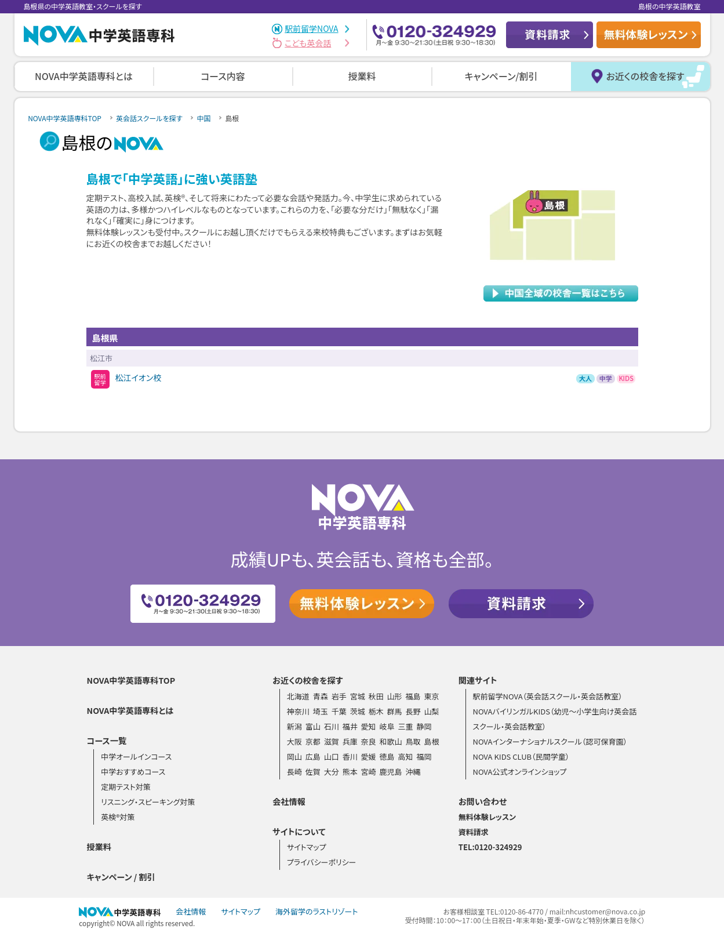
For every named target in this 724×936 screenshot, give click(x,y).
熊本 (350, 771)
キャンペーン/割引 (501, 76)
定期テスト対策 (126, 786)
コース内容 (223, 76)
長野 (412, 711)
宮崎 (368, 771)
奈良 (368, 741)
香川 (350, 756)
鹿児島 (391, 771)
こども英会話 (308, 43)
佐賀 (313, 771)
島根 (431, 741)
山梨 (431, 711)
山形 (394, 696)
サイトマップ (306, 846)
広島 (313, 756)
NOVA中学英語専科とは (84, 76)
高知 (405, 756)
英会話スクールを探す (149, 118)
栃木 (376, 711)
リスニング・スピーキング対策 (148, 801)
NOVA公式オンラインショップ (519, 771)
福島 (412, 696)
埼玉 (320, 711)
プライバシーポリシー (321, 862)
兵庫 (350, 741)
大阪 (294, 741)
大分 (331, 771)
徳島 (387, 756)
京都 (313, 741)
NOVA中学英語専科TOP (64, 118)
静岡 (423, 726)
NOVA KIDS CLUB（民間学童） (520, 756)
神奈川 (298, 711)
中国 (203, 118)
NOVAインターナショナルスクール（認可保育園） (549, 741)
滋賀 (331, 741)
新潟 (294, 726)
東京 (431, 696)
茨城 (357, 711)
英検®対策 (117, 816)
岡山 (294, 756)
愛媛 (368, 756)
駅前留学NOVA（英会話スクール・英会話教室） (547, 696)
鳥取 (412, 741)
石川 (331, 726)
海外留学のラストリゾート (316, 911)
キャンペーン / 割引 (121, 877)
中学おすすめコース (133, 771)
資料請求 (474, 831)
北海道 (298, 696)
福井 (350, 726)
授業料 (362, 76)
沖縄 (412, 771)
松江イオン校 (138, 377)
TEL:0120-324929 (490, 846)
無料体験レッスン (487, 816)
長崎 (294, 771)
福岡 (423, 756)
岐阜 (387, 726)
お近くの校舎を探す (645, 76)
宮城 (357, 696)
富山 (313, 726)
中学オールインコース (136, 756)
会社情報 (288, 801)
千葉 (339, 711)
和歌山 (391, 741)
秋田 (376, 696)
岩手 (339, 696)
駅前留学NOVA (311, 28)
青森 (320, 696)
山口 (331, 756)
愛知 (368, 726)
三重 (405, 726)
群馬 (394, 711)
